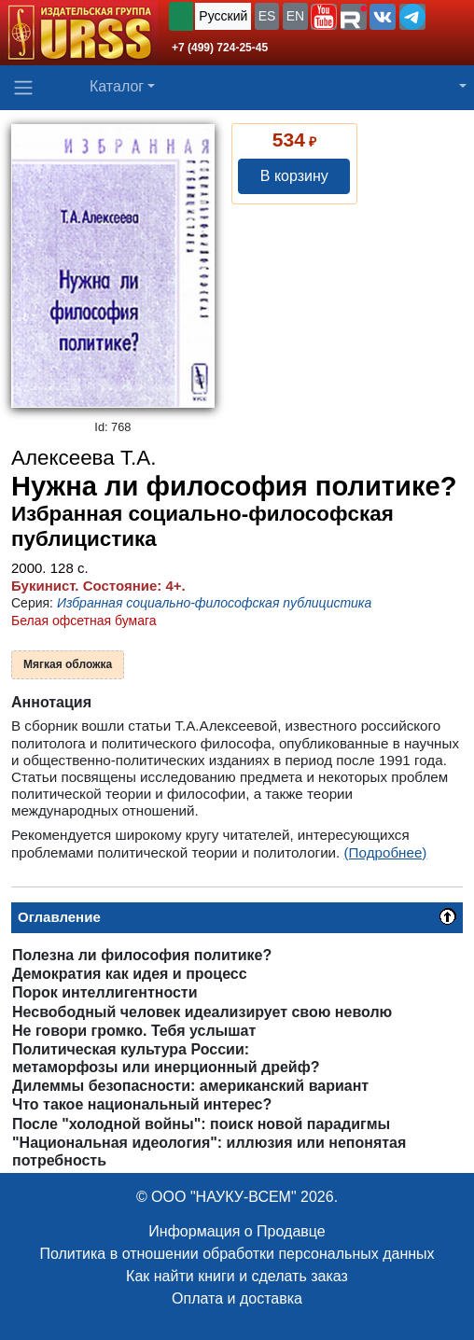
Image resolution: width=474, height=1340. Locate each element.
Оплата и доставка (237, 1298)
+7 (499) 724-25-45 (220, 47)
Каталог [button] (117, 86)
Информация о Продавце (236, 1231)
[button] (324, 17)
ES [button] (267, 15)
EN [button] (295, 15)
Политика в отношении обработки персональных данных (236, 1254)
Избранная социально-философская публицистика (214, 602)
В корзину (294, 176)
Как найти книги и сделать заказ (237, 1276)
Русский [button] (223, 15)
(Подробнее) (385, 852)
